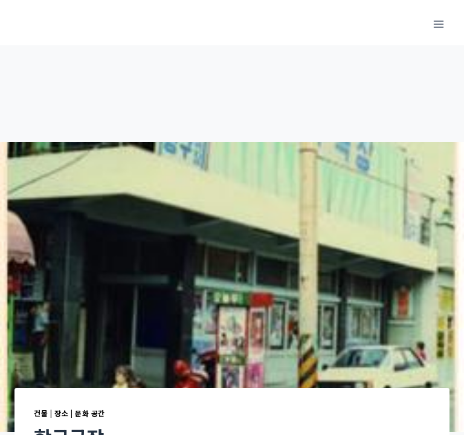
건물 (41, 413)
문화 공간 (90, 413)
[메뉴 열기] (438, 23)
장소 (61, 413)
